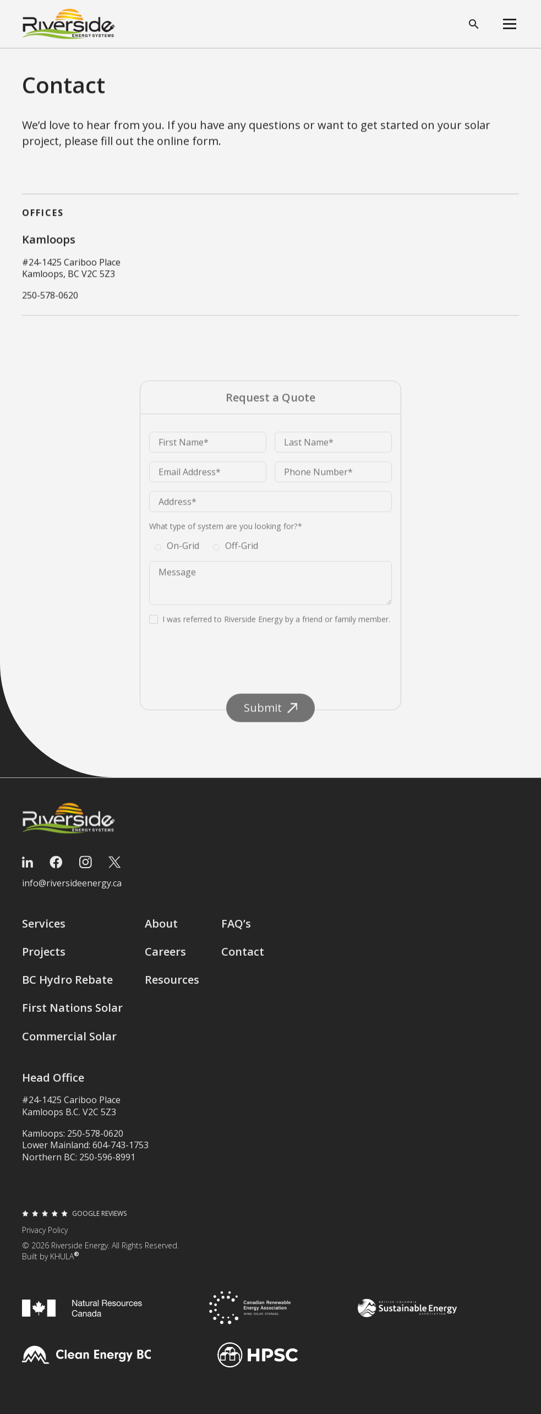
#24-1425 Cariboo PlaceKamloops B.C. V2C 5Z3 (71, 1112)
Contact (242, 958)
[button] (509, 24)
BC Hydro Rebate (67, 986)
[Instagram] (85, 869)
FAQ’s (236, 930)
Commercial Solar (69, 1042)
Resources (172, 986)
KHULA (64, 1263)
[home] (68, 24)
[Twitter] (114, 869)
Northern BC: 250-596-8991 (78, 1164)
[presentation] (232, 678)
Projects (43, 958)
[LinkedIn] (27, 869)
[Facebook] (56, 869)
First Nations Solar (72, 1014)
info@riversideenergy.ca (72, 890)
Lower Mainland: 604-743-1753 (85, 1152)
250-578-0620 (50, 296)
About (161, 930)
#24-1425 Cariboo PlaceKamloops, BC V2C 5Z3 (71, 268)
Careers (165, 958)
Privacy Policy (45, 1236)
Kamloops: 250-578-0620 (72, 1140)
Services (43, 930)
